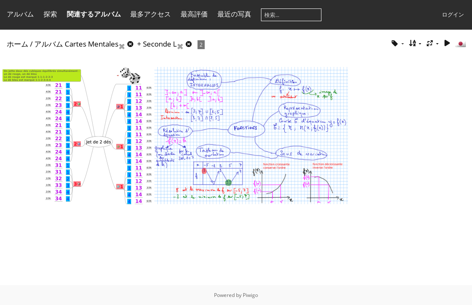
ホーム (17, 44)
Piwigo (250, 295)
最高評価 (194, 14)
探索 (50, 14)
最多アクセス (150, 14)
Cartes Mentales (91, 44)
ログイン (453, 14)
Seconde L (160, 44)
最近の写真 (234, 14)
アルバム (20, 14)
